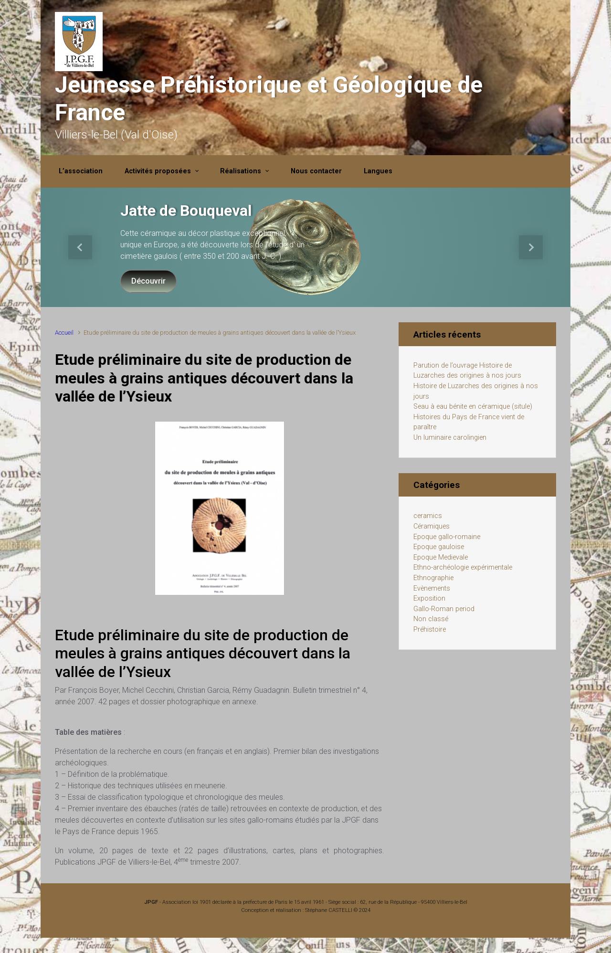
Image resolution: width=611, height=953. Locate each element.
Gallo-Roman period (443, 609)
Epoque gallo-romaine (446, 537)
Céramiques (431, 526)
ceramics (427, 516)
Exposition (429, 598)
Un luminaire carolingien (449, 438)
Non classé (430, 619)
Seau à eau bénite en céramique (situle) (472, 406)
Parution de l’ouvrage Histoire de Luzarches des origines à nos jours (467, 370)
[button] (80, 247)
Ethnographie (433, 578)
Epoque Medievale (440, 557)
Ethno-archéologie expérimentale (462, 567)
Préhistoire (429, 629)
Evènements (431, 588)
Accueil (64, 332)
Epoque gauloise (438, 547)
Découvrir (148, 281)
